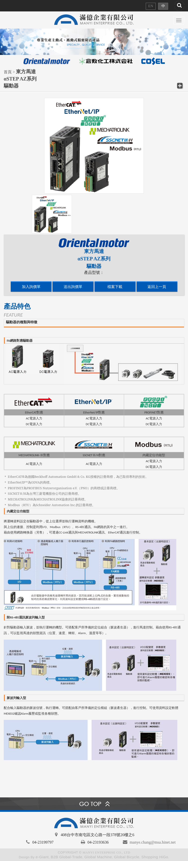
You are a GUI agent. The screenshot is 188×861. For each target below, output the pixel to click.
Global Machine (98, 857)
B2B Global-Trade (66, 857)
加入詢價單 (31, 287)
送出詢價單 (73, 287)
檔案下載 (114, 287)
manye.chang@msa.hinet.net (153, 842)
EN (150, 6)
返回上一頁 (156, 287)
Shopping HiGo (154, 857)
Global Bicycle (126, 857)
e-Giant (42, 857)
